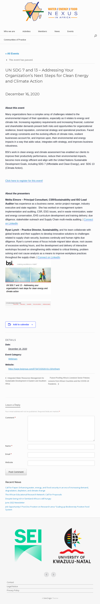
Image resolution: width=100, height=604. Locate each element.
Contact (10, 582)
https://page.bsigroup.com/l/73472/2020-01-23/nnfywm (34, 369)
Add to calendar (21, 324)
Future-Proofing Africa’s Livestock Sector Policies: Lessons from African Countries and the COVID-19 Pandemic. (69, 381)
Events (70, 31)
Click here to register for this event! (24, 180)
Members (42, 31)
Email (8, 454)
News (57, 31)
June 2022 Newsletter (15, 502)
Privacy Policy (13, 590)
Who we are (9, 31)
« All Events (12, 53)
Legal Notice (12, 586)
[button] (95, 35)
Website (9, 462)
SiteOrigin (47, 598)
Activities (26, 31)
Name (8, 445)
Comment (10, 417)
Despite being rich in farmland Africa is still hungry (28, 498)
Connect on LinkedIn (49, 257)
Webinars (12, 359)
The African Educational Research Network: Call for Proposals (33, 494)
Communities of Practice (15, 39)
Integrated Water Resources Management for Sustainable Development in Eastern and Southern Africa (25, 381)
